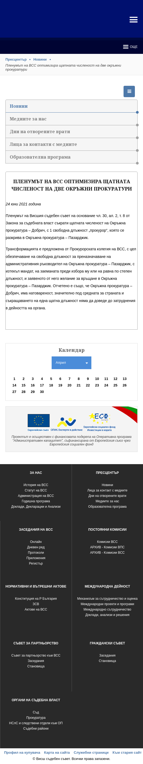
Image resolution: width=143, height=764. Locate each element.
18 (51, 385)
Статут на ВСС (36, 490)
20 (69, 385)
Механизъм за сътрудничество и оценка (107, 599)
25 (115, 385)
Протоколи (36, 553)
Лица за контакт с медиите (107, 490)
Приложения (35, 558)
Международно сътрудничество (107, 609)
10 (97, 379)
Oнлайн (36, 542)
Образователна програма (73, 158)
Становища (36, 666)
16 (33, 385)
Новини (39, 59)
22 (88, 385)
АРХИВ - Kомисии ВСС (107, 553)
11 (106, 379)
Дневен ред (36, 547)
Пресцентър (15, 59)
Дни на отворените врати (73, 133)
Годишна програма (36, 501)
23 (97, 385)
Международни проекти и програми (107, 604)
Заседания (36, 661)
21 (79, 385)
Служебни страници (91, 752)
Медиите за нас (73, 120)
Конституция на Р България (36, 599)
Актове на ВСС (36, 609)
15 (23, 385)
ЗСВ (36, 604)
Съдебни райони (35, 728)
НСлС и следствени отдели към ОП (36, 723)
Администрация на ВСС (36, 496)
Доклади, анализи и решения (107, 615)
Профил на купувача (22, 752)
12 (115, 379)
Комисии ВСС (107, 542)
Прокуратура (35, 718)
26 (125, 385)
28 (23, 392)
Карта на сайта (57, 752)
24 (106, 385)
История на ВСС (36, 485)
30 (42, 392)
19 (60, 385)
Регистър (36, 563)
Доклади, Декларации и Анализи (36, 507)
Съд (36, 712)
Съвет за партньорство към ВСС (35, 655)
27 (14, 392)
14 (14, 385)
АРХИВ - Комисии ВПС (107, 547)
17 (42, 385)
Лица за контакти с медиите (73, 146)
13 (125, 379)
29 (33, 392)
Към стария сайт (127, 752)
